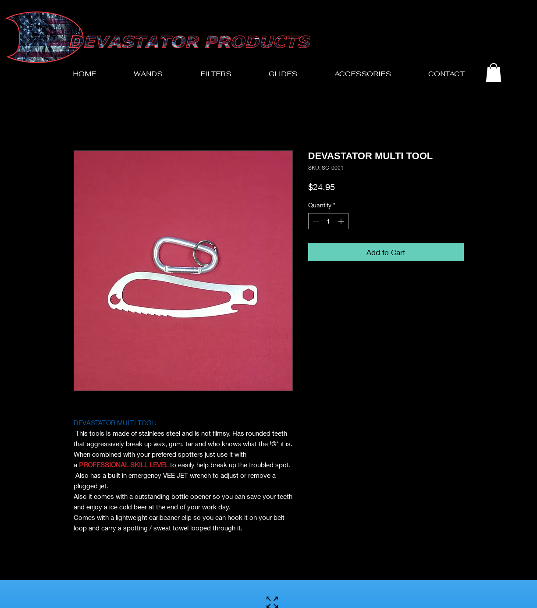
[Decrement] (314, 221)
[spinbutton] (328, 221)
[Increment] (341, 221)
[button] (493, 72)
